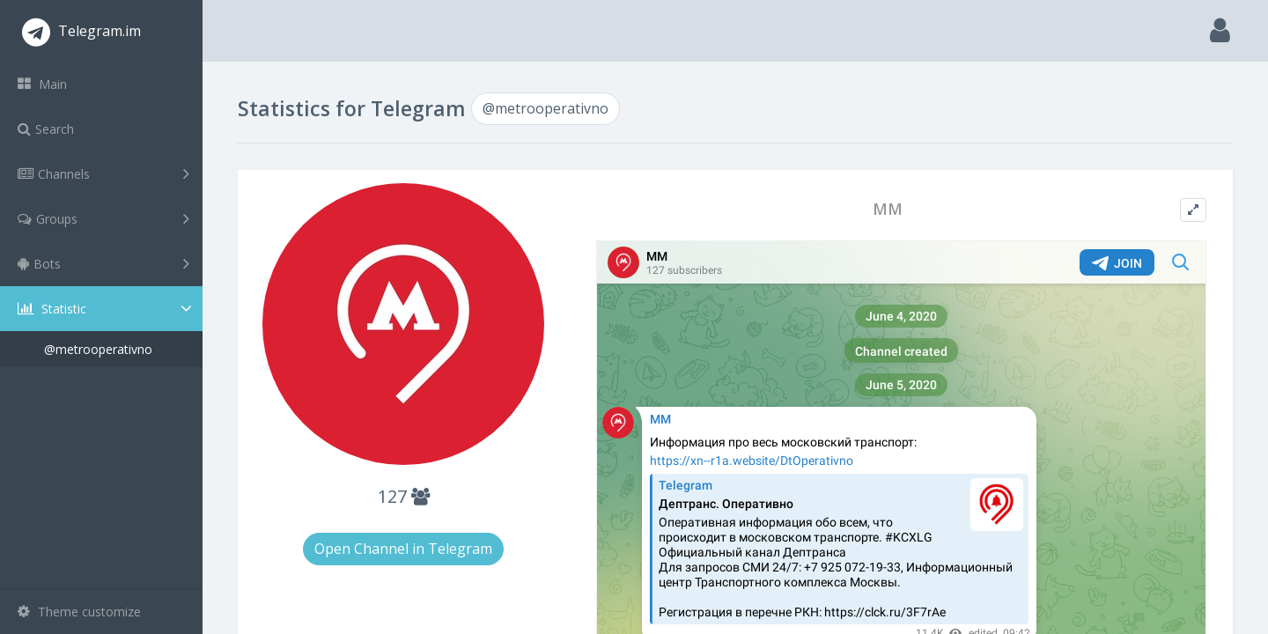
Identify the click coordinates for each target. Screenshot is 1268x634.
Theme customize (79, 611)
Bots (103, 263)
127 (404, 496)
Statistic (106, 308)
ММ (888, 209)
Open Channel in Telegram (403, 548)
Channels (103, 173)
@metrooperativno (98, 349)
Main (42, 84)
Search (46, 129)
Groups (103, 218)
